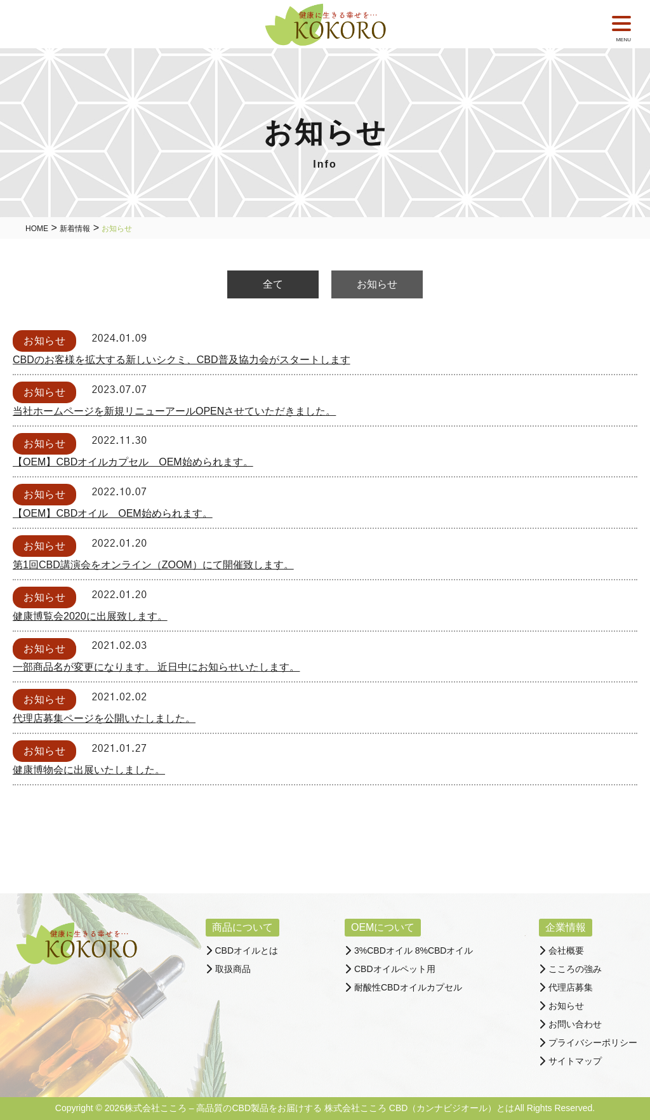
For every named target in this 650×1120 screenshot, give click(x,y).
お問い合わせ (575, 1024)
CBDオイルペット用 (394, 969)
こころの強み (575, 969)
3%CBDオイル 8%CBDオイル (413, 950)
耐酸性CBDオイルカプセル (408, 987)
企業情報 (565, 927)
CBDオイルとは (247, 950)
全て (273, 284)
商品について (242, 927)
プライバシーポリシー (592, 1042)
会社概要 (566, 950)
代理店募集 (570, 987)
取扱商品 (233, 969)
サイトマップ (575, 1061)
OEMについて (383, 927)
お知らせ (377, 284)
